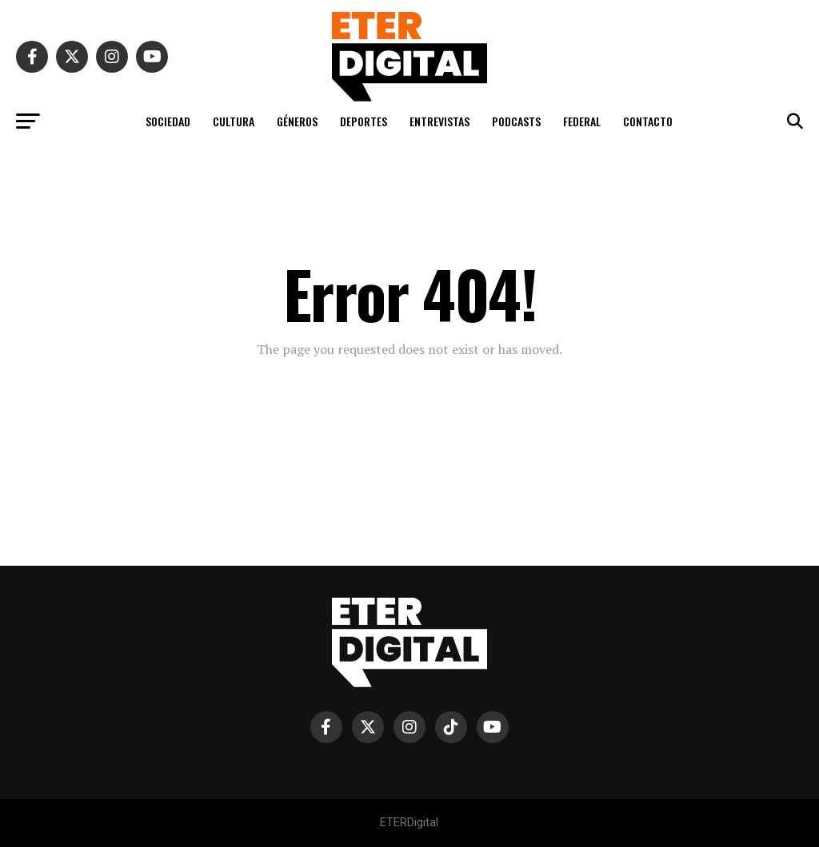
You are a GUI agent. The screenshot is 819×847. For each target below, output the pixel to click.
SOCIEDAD (168, 121)
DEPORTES (363, 121)
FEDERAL (582, 121)
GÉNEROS (297, 121)
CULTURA (233, 121)
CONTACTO (648, 121)
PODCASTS (516, 121)
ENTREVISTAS (439, 121)
